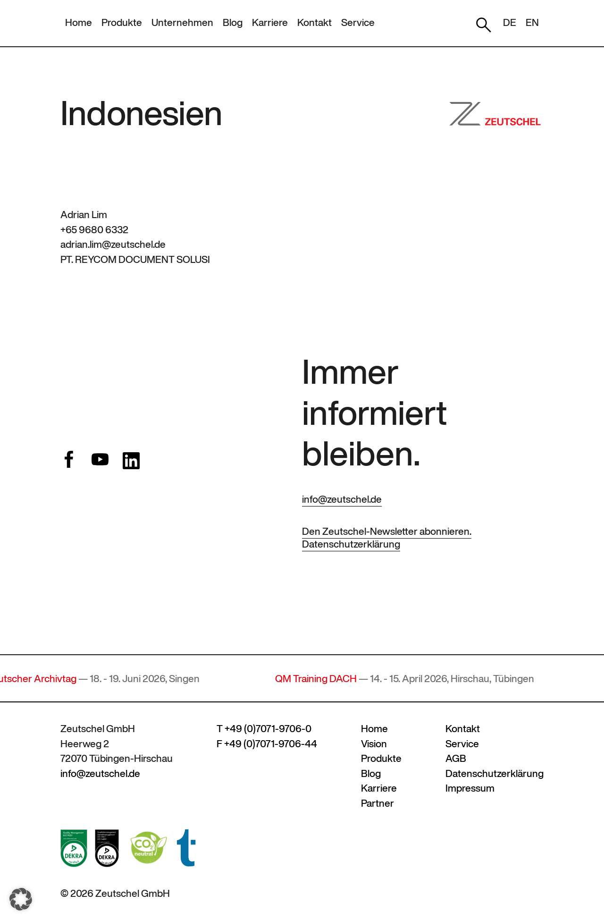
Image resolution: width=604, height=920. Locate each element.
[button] (21, 899)
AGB (455, 758)
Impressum (470, 788)
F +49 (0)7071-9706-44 (267, 744)
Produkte (121, 22)
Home (78, 22)
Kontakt (314, 22)
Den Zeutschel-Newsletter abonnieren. (386, 531)
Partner (377, 803)
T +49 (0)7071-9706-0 (264, 728)
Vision (374, 744)
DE (509, 22)
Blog (233, 22)
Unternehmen (182, 22)
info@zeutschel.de (342, 499)
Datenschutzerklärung (351, 544)
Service (358, 22)
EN (532, 22)
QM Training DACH (321, 678)
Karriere (270, 22)
